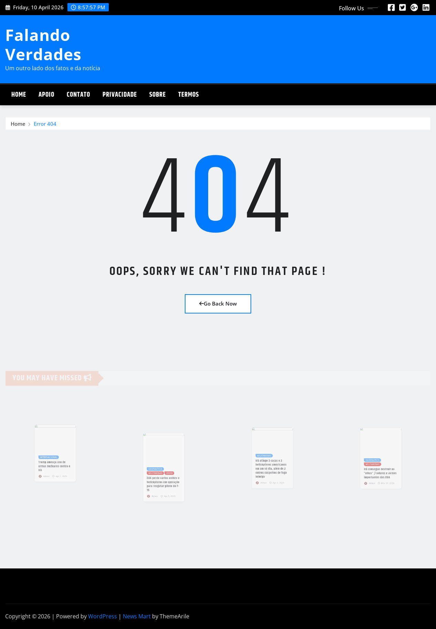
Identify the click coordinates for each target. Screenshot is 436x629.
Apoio (46, 95)
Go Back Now (218, 303)
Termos (188, 95)
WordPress (102, 616)
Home (18, 95)
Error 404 (45, 125)
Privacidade (120, 95)
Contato (78, 95)
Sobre (157, 95)
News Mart (137, 616)
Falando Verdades (43, 44)
